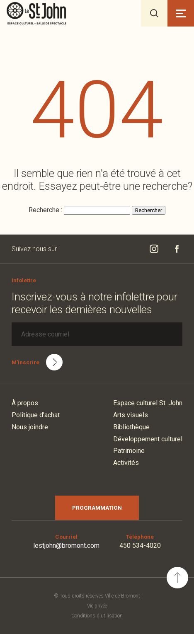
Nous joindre (30, 427)
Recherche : (46, 210)
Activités (126, 463)
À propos (25, 403)
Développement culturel (147, 439)
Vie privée (97, 606)
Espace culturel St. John (147, 403)
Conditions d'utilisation (97, 616)
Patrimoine (129, 451)
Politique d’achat (36, 415)
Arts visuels (130, 415)
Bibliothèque (131, 427)
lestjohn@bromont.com (66, 545)
